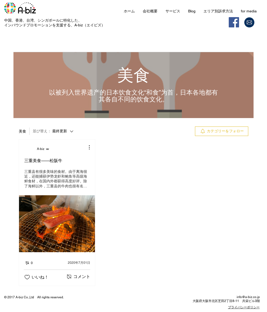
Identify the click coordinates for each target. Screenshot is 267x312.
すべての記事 (58, 43)
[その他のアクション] (86, 147)
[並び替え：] (53, 131)
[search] (221, 44)
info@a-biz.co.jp (248, 297)
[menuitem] (221, 131)
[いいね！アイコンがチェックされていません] (27, 277)
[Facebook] (234, 22)
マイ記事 (86, 43)
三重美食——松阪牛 (43, 160)
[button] (172, 11)
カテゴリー (29, 43)
